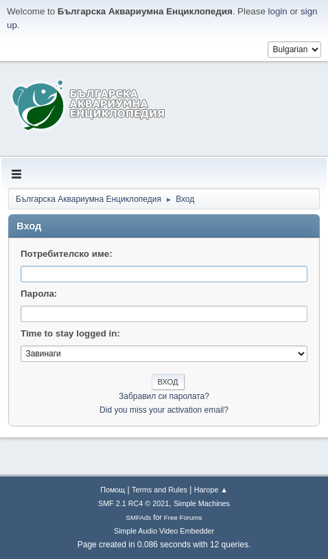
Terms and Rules (159, 490)
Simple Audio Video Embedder (164, 531)
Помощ (112, 490)
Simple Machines (202, 503)
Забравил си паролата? (164, 396)
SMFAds (139, 517)
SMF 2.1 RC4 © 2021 (133, 503)
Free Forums (183, 517)
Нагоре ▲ (211, 490)
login (278, 11)
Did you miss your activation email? (164, 410)
